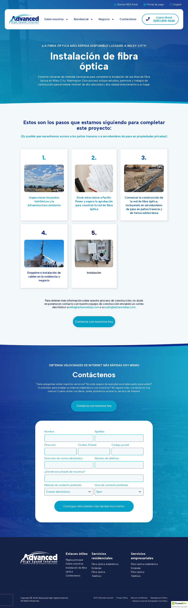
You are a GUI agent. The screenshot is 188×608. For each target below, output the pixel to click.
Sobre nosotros (56, 19)
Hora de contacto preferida (112, 485)
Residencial (83, 19)
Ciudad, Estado (88, 445)
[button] (179, 604)
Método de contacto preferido (64, 485)
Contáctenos (128, 19)
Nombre (50, 431)
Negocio (106, 19)
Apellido (100, 431)
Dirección (51, 445)
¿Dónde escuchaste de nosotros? (65, 471)
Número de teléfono (108, 458)
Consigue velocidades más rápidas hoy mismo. (94, 506)
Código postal (121, 445)
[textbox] (65, 492)
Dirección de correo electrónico (64, 458)
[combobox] (68, 492)
